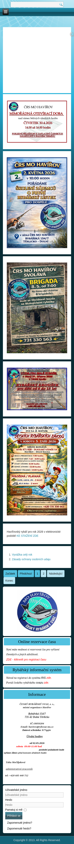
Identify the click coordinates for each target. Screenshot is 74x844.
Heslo (8, 799)
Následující (55, 573)
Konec (9, 580)
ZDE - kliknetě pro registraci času (26, 659)
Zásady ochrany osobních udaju (31, 559)
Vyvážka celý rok (22, 554)
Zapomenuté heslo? (19, 828)
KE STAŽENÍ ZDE (27, 535)
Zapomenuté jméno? (19, 822)
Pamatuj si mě (14, 809)
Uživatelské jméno (16, 789)
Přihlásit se (13, 815)
